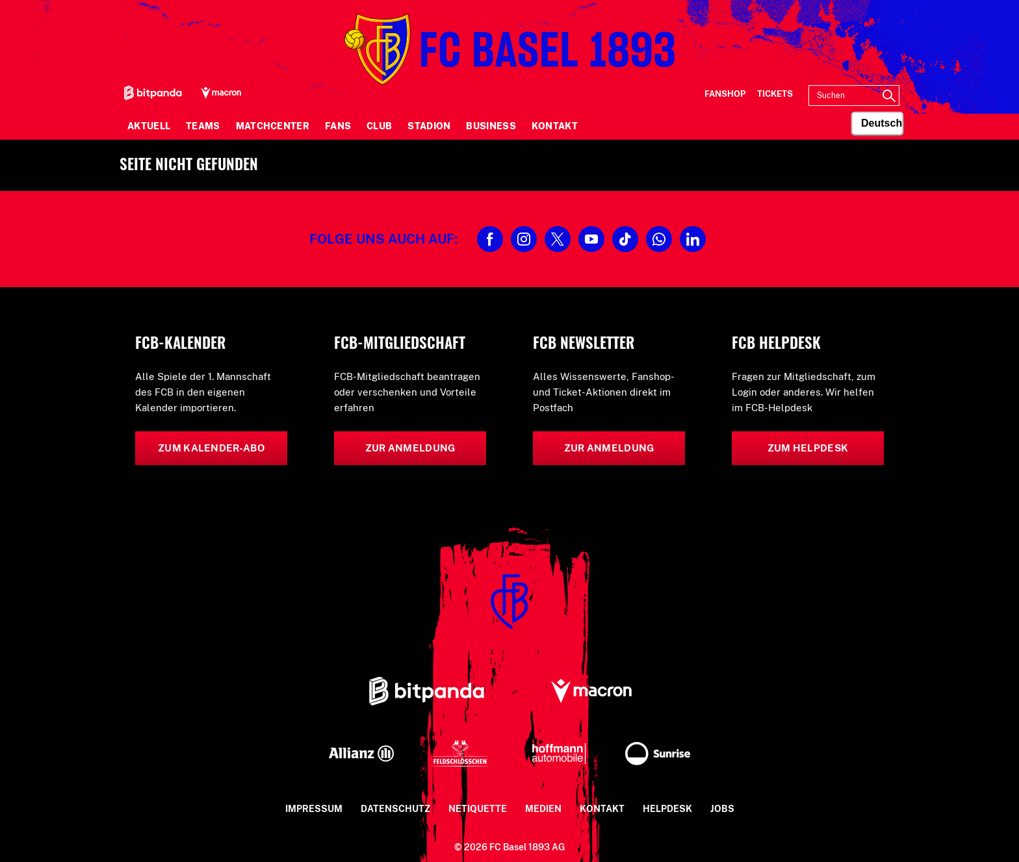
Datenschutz (395, 809)
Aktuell (148, 126)
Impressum (313, 809)
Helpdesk (667, 809)
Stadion (428, 126)
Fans (338, 126)
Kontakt (555, 126)
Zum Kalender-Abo (211, 447)
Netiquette (477, 809)
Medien (543, 809)
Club (379, 126)
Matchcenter (272, 126)
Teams (203, 126)
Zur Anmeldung (410, 447)
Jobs (722, 809)
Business (490, 126)
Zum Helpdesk (808, 447)
